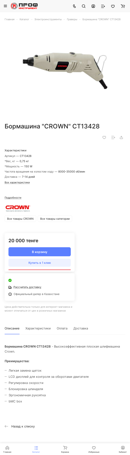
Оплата (62, 328)
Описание (12, 328)
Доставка (80, 328)
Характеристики (38, 328)
